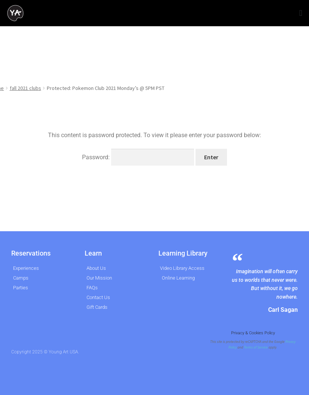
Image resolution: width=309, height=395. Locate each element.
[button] (300, 13)
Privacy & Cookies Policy (253, 333)
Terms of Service (256, 347)
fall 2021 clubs (25, 88)
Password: (138, 157)
